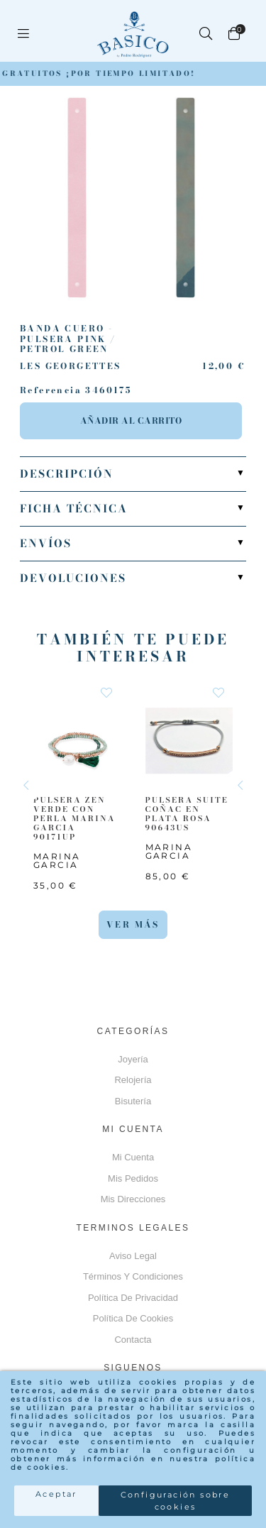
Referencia (51, 390)
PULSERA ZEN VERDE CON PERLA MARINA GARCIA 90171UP (74, 818)
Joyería (133, 1059)
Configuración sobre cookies (176, 1501)
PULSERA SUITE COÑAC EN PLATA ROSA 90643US (187, 814)
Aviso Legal (133, 1256)
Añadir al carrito (131, 420)
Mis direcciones (133, 1199)
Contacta (132, 1339)
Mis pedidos (133, 1178)
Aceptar (56, 1494)
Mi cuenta (133, 1157)
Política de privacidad (133, 1297)
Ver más (133, 924)
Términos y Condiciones (133, 1276)
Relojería (132, 1079)
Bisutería (133, 1101)
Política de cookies (133, 1318)
